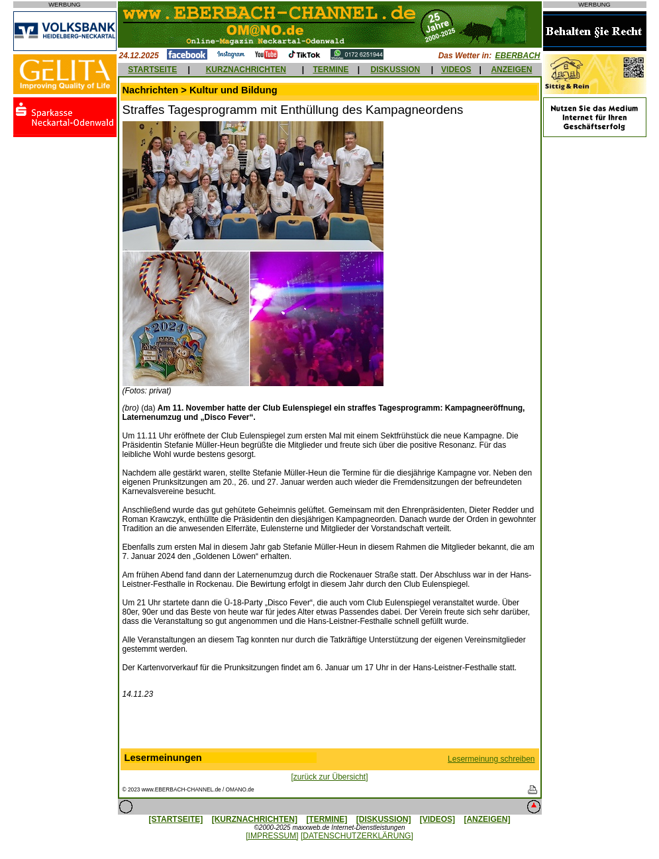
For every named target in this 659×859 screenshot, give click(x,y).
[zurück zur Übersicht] (329, 777)
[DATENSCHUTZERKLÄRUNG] (357, 835)
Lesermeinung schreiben (491, 759)
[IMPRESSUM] (272, 835)
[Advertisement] (330, 726)
